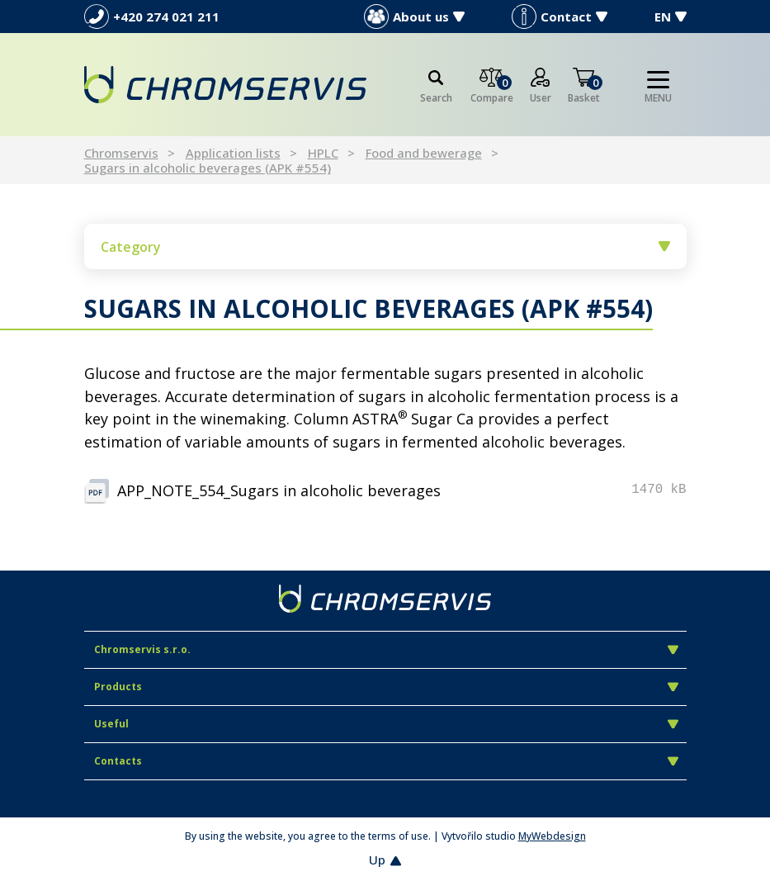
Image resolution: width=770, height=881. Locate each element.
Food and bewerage (424, 152)
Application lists (233, 152)
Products (386, 687)
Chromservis (121, 152)
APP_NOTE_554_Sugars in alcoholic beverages (279, 490)
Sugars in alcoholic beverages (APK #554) (207, 167)
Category (385, 247)
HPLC (323, 152)
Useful (386, 724)
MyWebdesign (552, 836)
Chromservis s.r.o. (386, 649)
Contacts (386, 761)
